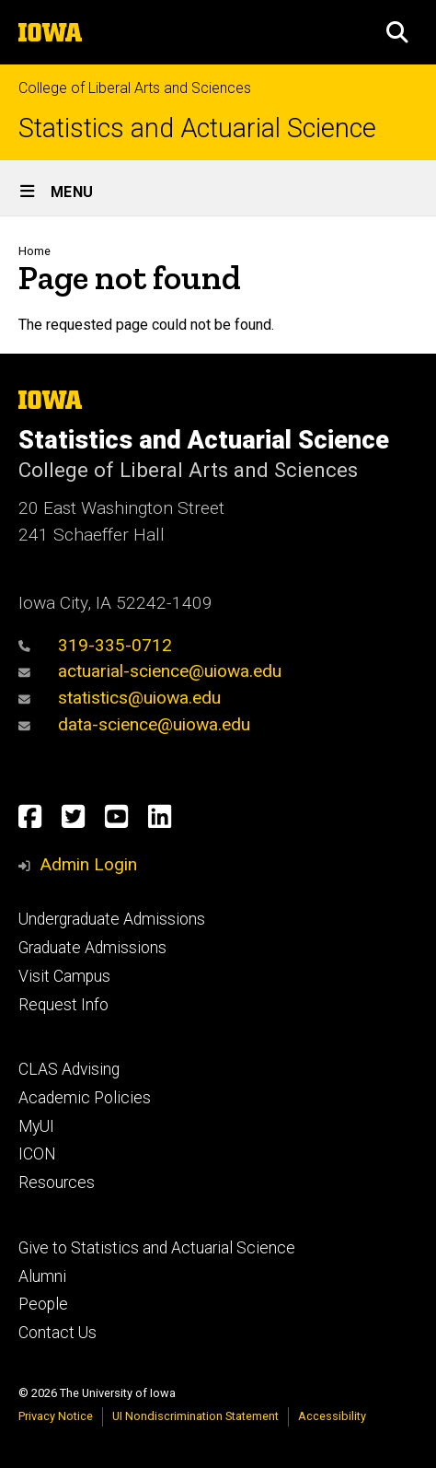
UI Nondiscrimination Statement (195, 1416)
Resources (56, 1182)
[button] (397, 32)
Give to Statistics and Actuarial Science (156, 1248)
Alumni (42, 1276)
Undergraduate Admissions (111, 919)
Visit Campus (64, 976)
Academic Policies (84, 1098)
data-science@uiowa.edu (134, 724)
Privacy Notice (55, 1416)
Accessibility (332, 1416)
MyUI (36, 1126)
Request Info (63, 1005)
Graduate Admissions (92, 947)
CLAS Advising (69, 1069)
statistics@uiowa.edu (119, 697)
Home (34, 251)
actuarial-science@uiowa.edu (149, 671)
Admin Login (88, 864)
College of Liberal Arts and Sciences (134, 88)
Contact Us (57, 1332)
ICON (37, 1154)
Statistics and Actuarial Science (197, 128)
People (43, 1304)
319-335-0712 (95, 645)
